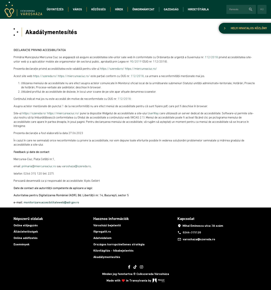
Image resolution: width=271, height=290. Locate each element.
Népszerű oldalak (28, 218)
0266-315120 (189, 232)
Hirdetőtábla (198, 9)
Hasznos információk (111, 218)
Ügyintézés (55, 9)
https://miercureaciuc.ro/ (141, 68)
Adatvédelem (102, 238)
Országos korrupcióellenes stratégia (119, 244)
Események (22, 244)
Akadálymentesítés (106, 257)
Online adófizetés (26, 238)
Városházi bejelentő (107, 225)
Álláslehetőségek (26, 231)
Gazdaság (171, 9)
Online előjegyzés (26, 225)
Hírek (119, 9)
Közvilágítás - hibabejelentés (113, 250)
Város (77, 9)
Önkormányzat (143, 9)
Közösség (98, 9)
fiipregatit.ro (102, 231)
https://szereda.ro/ (112, 68)
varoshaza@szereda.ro (196, 239)
